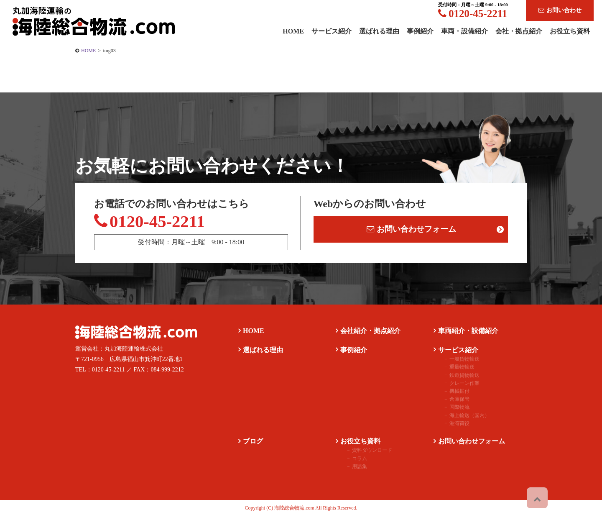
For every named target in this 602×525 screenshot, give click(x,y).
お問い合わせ (560, 10)
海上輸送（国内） (462, 424)
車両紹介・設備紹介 (464, 339)
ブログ (249, 449)
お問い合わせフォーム (413, 232)
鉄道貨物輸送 (457, 384)
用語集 (352, 475)
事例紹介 (420, 31)
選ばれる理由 (379, 31)
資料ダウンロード (365, 459)
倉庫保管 (452, 408)
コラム (352, 467)
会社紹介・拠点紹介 (366, 339)
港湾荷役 (452, 432)
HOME (88, 51)
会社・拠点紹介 (518, 31)
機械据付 (452, 399)
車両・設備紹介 (464, 31)
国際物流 (452, 416)
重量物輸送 (454, 376)
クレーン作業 (457, 391)
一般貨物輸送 (457, 368)
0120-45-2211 (472, 13)
